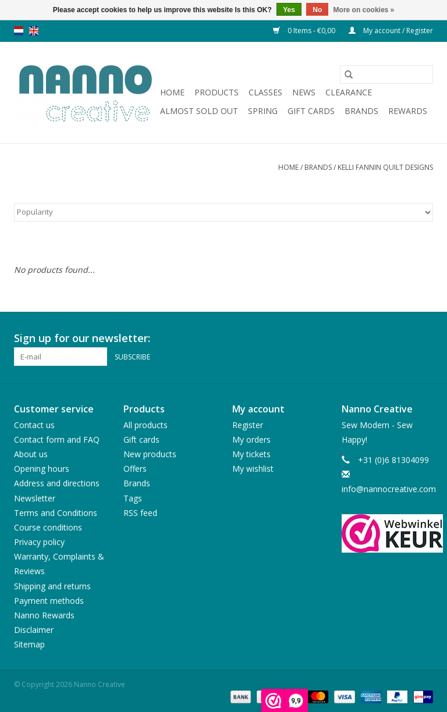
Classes (265, 92)
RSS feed (140, 512)
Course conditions (48, 527)
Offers (135, 468)
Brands (361, 110)
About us (31, 454)
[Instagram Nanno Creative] (423, 338)
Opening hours (41, 468)
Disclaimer (34, 629)
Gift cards (311, 110)
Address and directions (57, 483)
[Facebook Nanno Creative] (381, 338)
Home (172, 92)
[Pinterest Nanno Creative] (402, 338)
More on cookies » (364, 10)
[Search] (386, 74)
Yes (289, 10)
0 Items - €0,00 (305, 30)
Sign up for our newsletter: (82, 338)
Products (216, 92)
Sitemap (29, 644)
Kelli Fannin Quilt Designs (385, 167)
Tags (132, 498)
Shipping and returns (52, 586)
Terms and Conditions (55, 512)
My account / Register (391, 30)
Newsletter (34, 498)
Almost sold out (199, 110)
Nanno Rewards (44, 615)
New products (149, 454)
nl (18, 30)
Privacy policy (39, 541)
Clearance (348, 92)
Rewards (407, 110)
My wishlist (253, 468)
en (33, 30)
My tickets (251, 454)
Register (247, 424)
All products (145, 424)
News (303, 92)
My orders (251, 439)
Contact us (34, 424)
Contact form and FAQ (57, 439)
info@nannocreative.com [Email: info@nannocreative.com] (389, 488)
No (317, 10)
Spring (263, 110)
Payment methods (49, 600)
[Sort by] (223, 212)
